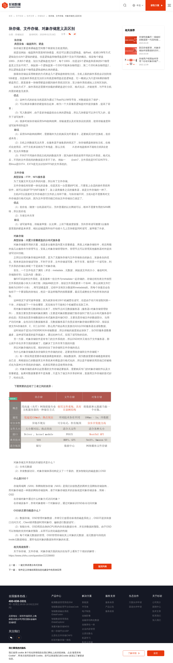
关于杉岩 (19, 16)
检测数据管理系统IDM (62, 602)
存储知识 (41, 16)
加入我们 (156, 620)
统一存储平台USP (60, 631)
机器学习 (86, 638)
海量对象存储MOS (60, 626)
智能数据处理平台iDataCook (64, 607)
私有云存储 (87, 642)
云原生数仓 (87, 633)
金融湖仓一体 (88, 624)
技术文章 (30, 16)
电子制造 (86, 611)
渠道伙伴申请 (135, 607)
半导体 (85, 607)
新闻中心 (156, 607)
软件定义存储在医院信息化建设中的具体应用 (40, 570)
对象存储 (18, 244)
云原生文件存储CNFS (61, 635)
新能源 (85, 602)
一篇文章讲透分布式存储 (30, 565)
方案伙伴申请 (135, 602)
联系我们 (156, 615)
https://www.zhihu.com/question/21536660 (32, 555)
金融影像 (86, 615)
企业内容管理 (88, 629)
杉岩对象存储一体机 (61, 640)
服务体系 (109, 602)
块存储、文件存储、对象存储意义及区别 (65, 16)
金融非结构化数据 (90, 620)
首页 (10, 16)
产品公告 (109, 607)
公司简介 (156, 602)
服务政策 (109, 611)
